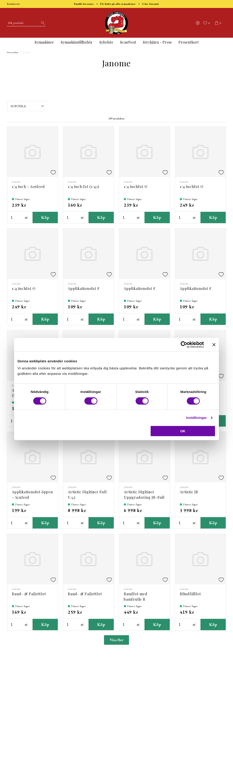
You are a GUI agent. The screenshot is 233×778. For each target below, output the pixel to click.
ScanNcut (128, 42)
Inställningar (196, 418)
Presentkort (188, 42)
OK (182, 431)
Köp (45, 217)
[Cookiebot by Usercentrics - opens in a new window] (184, 344)
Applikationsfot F (84, 288)
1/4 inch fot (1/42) (83, 186)
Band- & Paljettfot (29, 593)
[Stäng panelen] (213, 344)
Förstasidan (12, 52)
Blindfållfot (190, 593)
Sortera (28, 106)
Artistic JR (189, 491)
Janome (27, 52)
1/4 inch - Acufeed (28, 186)
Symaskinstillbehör (77, 42)
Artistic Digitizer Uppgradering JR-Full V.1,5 (144, 497)
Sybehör (106, 42)
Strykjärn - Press (157, 42)
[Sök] (42, 23)
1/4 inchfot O (135, 186)
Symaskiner (44, 42)
